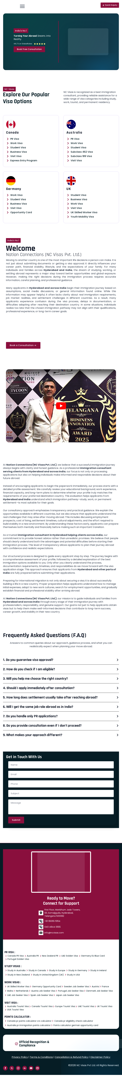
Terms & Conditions (41, 1059)
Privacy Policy (20, 1059)
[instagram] (18, 1070)
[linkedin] (24, 1070)
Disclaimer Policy (100, 1059)
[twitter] (11, 1070)
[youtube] (31, 1070)
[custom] (37, 1070)
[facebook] (5, 1070)
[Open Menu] (22, 6)
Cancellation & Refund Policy (71, 1059)
